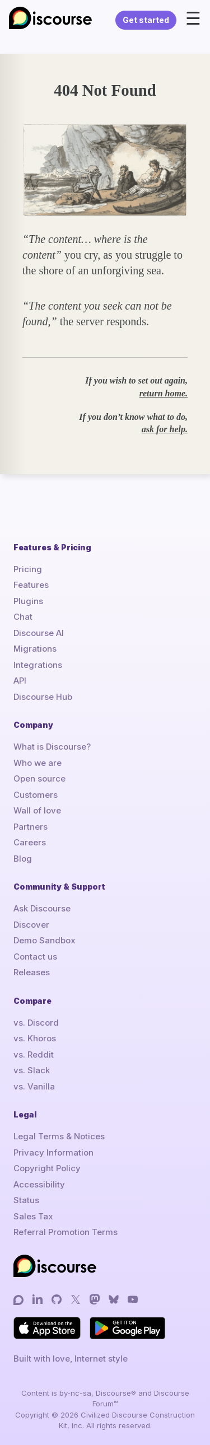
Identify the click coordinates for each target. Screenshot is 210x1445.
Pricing (27, 569)
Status (26, 1200)
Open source (39, 778)
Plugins (28, 601)
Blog (22, 858)
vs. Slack (31, 1070)
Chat (22, 616)
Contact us (35, 956)
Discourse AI (38, 633)
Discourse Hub (42, 696)
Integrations (37, 665)
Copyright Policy (47, 1168)
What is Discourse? (52, 746)
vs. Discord (36, 1022)
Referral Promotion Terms (65, 1232)
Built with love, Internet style (70, 1358)
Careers (29, 842)
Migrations (35, 648)
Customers (35, 794)
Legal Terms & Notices (59, 1136)
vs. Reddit (33, 1054)
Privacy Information (53, 1152)
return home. (163, 393)
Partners (30, 826)
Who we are (37, 762)
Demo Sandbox (44, 940)
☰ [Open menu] (193, 18)
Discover (31, 924)
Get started (146, 20)
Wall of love (37, 810)
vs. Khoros (34, 1038)
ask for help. (165, 429)
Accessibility (39, 1184)
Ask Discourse (42, 908)
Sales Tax (33, 1216)
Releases (31, 972)
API (19, 680)
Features (31, 584)
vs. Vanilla (34, 1086)
